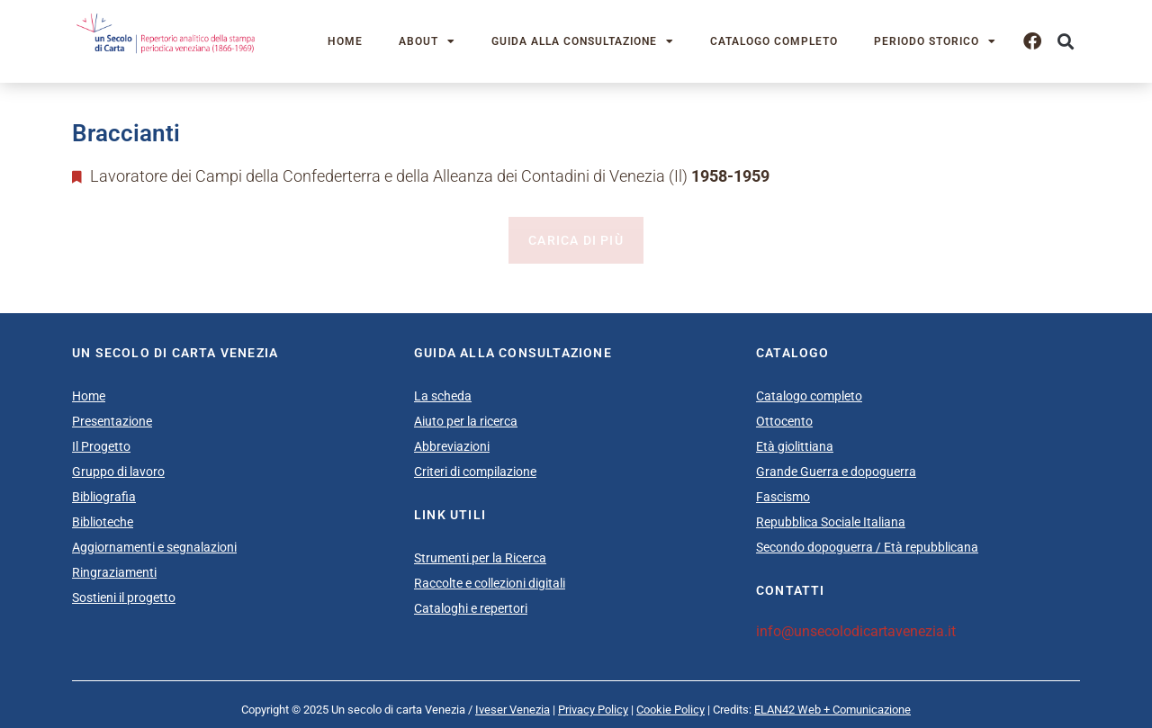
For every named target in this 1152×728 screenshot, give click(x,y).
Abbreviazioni (452, 446)
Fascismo (783, 497)
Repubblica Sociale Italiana (830, 522)
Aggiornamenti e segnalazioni (154, 547)
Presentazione (112, 421)
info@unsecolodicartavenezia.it (856, 631)
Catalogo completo (774, 41)
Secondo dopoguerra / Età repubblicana (867, 547)
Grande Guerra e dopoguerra (836, 471)
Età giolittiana (794, 446)
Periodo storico (935, 41)
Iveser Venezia (512, 709)
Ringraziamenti (114, 572)
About (427, 41)
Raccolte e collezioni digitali (489, 583)
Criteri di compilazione (475, 471)
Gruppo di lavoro (118, 471)
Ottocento (784, 421)
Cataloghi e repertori (470, 608)
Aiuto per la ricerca (466, 421)
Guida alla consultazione (582, 41)
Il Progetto (101, 446)
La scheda (443, 396)
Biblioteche (102, 522)
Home (345, 41)
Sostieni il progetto (124, 597)
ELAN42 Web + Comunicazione (832, 709)
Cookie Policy (670, 709)
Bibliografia (104, 497)
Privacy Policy (593, 709)
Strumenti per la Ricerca (480, 558)
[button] (1065, 42)
